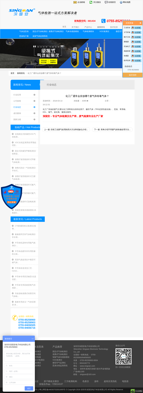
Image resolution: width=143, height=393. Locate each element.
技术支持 (127, 60)
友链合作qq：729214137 (51, 384)
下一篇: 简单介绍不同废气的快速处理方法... (112, 129)
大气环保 (127, 32)
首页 (64, 27)
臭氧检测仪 (36, 365)
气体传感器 (36, 354)
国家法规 (24, 119)
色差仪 (85, 381)
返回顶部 (132, 75)
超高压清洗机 (110, 381)
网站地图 (126, 2)
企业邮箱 (81, 2)
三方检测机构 (70, 381)
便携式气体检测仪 (56, 31)
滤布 (96, 381)
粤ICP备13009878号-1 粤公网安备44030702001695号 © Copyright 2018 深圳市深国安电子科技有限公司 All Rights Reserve (71, 389)
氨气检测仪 (36, 363)
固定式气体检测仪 (40, 31)
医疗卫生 (127, 37)
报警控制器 (36, 357)
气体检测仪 (36, 351)
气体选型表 (24, 31)
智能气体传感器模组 (61, 357)
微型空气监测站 (59, 363)
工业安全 (127, 28)
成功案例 (24, 113)
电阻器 (125, 381)
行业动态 (24, 107)
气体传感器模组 (72, 31)
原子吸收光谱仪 (51, 381)
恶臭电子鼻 (24, 36)
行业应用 (24, 94)
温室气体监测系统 (40, 36)
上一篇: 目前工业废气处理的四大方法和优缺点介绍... (66, 129)
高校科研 (127, 51)
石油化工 (127, 46)
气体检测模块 (88, 31)
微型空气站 (120, 31)
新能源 (126, 42)
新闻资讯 (21, 73)
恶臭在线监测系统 (60, 365)
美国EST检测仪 (37, 360)
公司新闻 (24, 101)
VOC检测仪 (104, 31)
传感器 (126, 56)
